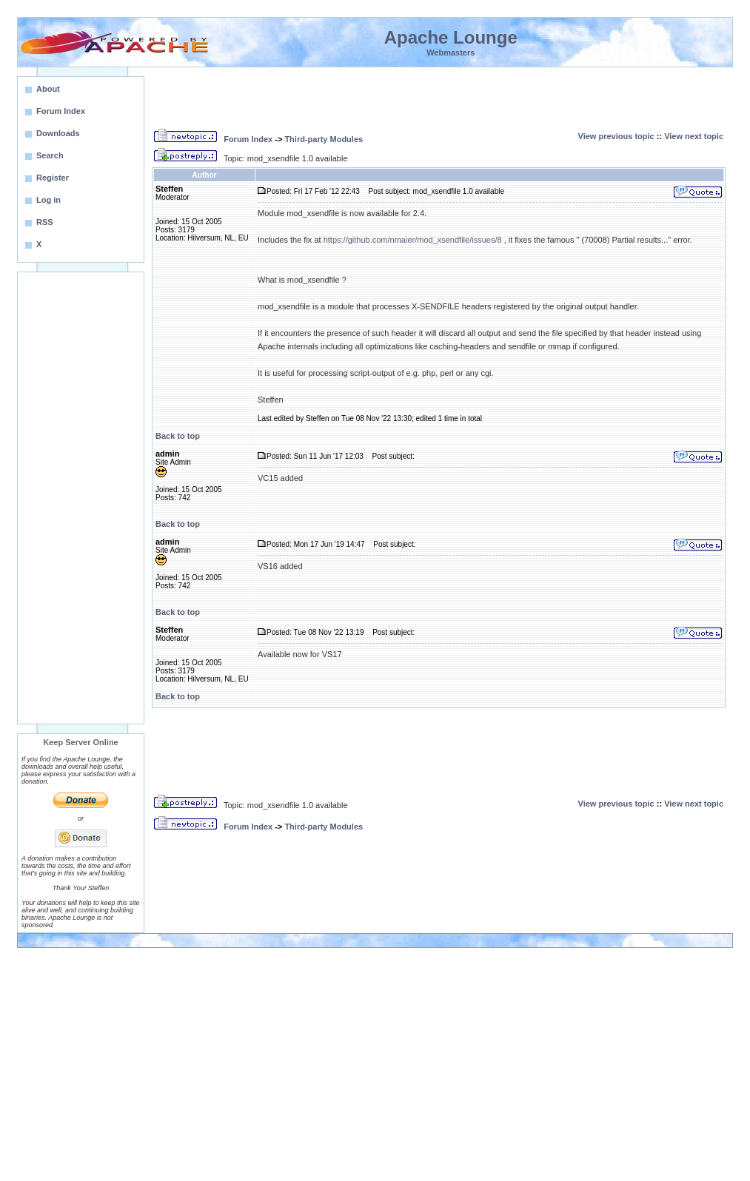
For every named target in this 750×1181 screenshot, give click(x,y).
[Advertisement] (80, 498)
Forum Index (248, 139)
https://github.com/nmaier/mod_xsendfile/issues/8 (413, 239)
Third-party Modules (323, 139)
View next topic (693, 136)
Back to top (177, 435)
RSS (44, 222)
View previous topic (616, 136)
